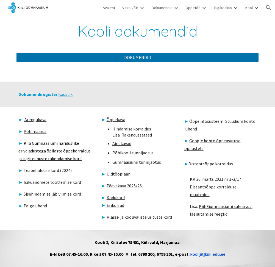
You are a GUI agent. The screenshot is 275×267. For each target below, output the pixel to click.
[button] (268, 7)
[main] (137, 31)
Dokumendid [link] (162, 7)
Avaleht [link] (109, 7)
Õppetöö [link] (193, 7)
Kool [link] (249, 7)
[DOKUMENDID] (137, 57)
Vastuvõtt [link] (130, 7)
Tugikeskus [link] (222, 7)
